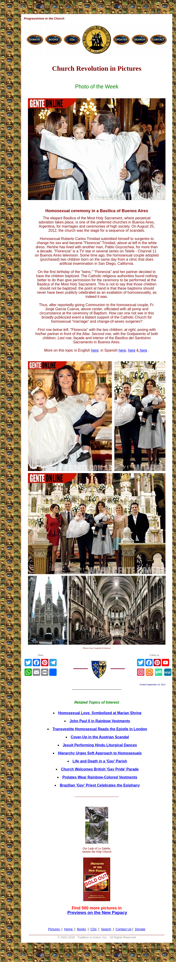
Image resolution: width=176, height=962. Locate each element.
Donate (140, 929)
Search (106, 929)
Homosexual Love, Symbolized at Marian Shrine (100, 713)
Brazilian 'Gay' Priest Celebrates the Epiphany (100, 785)
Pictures (54, 929)
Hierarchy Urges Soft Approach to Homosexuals (100, 753)
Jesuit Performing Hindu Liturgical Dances (100, 745)
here (95, 350)
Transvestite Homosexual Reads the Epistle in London (99, 729)
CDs (93, 929)
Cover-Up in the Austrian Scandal (100, 737)
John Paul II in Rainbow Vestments (99, 721)
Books (81, 929)
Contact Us (123, 929)
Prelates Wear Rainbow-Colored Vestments (99, 777)
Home (69, 929)
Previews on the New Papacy (97, 912)
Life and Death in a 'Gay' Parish (100, 761)
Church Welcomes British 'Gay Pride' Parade (100, 769)
